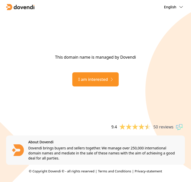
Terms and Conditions (114, 171)
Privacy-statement (148, 171)
